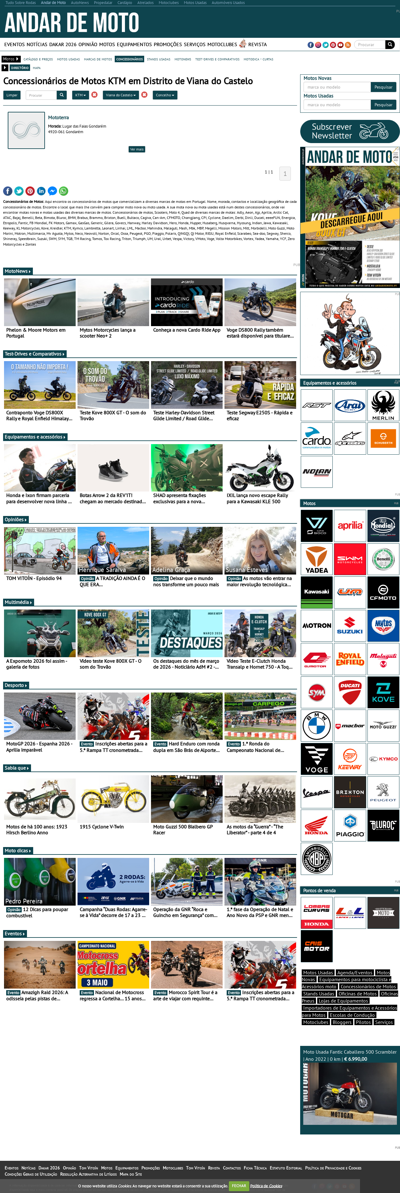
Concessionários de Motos (368, 986)
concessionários (129, 59)
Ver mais (137, 149)
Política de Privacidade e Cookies (333, 1168)
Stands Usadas (318, 993)
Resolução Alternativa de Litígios (88, 1174)
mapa (37, 67)
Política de (266, 1185)
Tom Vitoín (88, 1168)
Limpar (12, 95)
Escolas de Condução (352, 1015)
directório (20, 67)
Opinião (87, 44)
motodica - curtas (258, 59)
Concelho (165, 95)
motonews (183, 59)
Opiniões (16, 519)
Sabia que (17, 768)
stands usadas (158, 59)
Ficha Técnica (255, 1168)
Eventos (14, 44)
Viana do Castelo (121, 95)
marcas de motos (98, 59)
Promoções (168, 44)
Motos (107, 44)
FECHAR (239, 1185)
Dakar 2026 (63, 44)
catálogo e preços (38, 59)
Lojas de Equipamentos (343, 1001)
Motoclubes (222, 44)
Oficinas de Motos (358, 993)
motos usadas (68, 59)
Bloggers (342, 1022)
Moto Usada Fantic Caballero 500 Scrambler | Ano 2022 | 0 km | (350, 1087)
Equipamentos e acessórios (35, 437)
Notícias (37, 44)
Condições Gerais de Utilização (31, 1174)
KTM (80, 95)
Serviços (195, 44)
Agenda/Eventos (354, 972)
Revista (257, 44)
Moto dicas (18, 850)
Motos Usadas (318, 972)
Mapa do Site (131, 1174)
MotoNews (18, 271)
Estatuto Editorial (286, 1168)
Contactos (232, 1168)
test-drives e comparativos (217, 59)
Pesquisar (384, 87)
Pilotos (363, 1022)
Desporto (16, 685)
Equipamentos (134, 44)
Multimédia (19, 602)
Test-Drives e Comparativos (35, 354)
